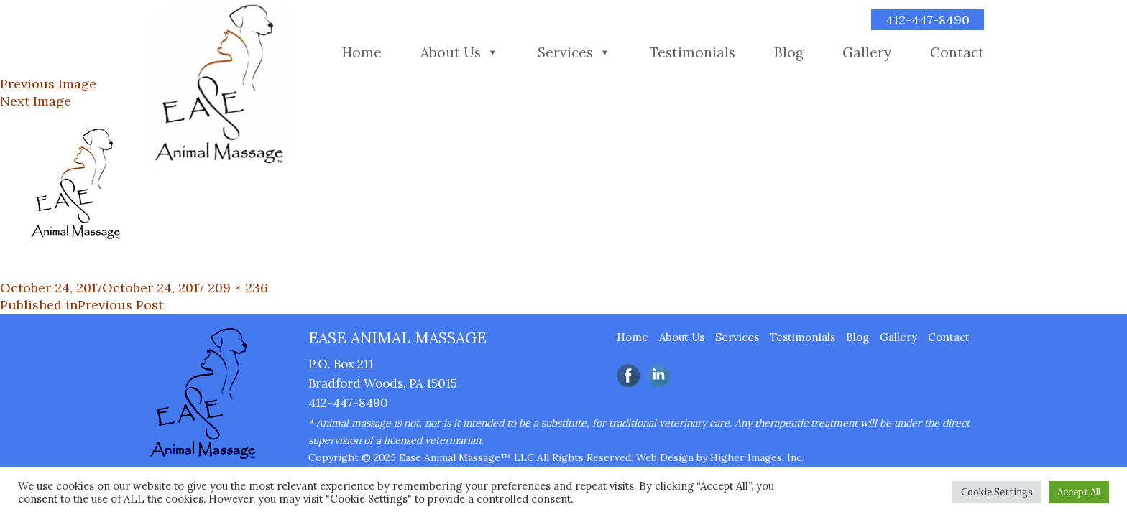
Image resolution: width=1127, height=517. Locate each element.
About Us (450, 52)
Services (565, 52)
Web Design (665, 457)
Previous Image (48, 83)
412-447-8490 (928, 19)
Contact (957, 52)
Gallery (866, 52)
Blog (789, 52)
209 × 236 (238, 287)
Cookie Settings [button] (997, 492)
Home (362, 52)
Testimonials (692, 52)
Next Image (35, 101)
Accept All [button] (1078, 492)
